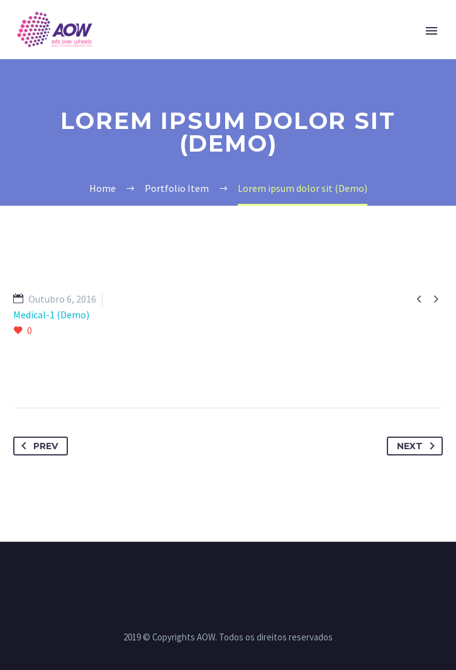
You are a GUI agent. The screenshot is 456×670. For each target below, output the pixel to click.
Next (418, 446)
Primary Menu (431, 31)
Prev (37, 446)
